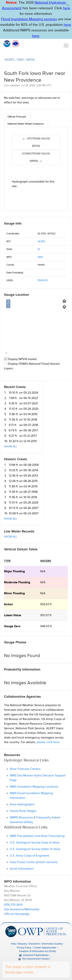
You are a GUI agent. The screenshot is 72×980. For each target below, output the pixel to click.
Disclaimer (34, 943)
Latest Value (12, 615)
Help (13, 943)
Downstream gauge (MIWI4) (36, 157)
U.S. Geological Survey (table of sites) (35, 849)
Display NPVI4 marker (20, 359)
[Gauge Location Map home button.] (64, 301)
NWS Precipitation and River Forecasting (37, 836)
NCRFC (42, 241)
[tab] (17, 116)
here (66, 8)
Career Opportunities (45, 947)
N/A (43, 571)
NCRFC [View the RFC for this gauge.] (10, 60)
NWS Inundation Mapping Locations (34, 787)
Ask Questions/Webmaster (22, 909)
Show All (10, 446)
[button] (67, 5)
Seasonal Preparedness (33, 955)
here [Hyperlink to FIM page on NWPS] (67, 25)
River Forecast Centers (25, 769)
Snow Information (22, 869)
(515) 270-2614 (13, 905)
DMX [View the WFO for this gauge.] (20, 60)
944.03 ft (46, 626)
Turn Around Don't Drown (33, 958)
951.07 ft (45, 615)
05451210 (43, 280)
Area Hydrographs (22, 804)
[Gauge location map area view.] (64, 307)
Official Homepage (17, 914)
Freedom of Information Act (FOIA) (37, 951)
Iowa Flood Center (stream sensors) (33, 862)
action (8, 604)
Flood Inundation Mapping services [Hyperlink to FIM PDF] (29, 19)
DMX (40, 257)
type (7, 561)
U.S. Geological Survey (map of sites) (34, 842)
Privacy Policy (24, 947)
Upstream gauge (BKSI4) (36, 142)
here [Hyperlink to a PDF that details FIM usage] (35, 36)
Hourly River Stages (23, 811)
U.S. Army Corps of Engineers (29, 856)
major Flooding (14, 571)
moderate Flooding (17, 582)
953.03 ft (46, 604)
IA (39, 249)
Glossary (22, 943)
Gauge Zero (12, 626)
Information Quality (52, 943)
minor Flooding (14, 593)
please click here (47, 742)
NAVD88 (45, 561)
